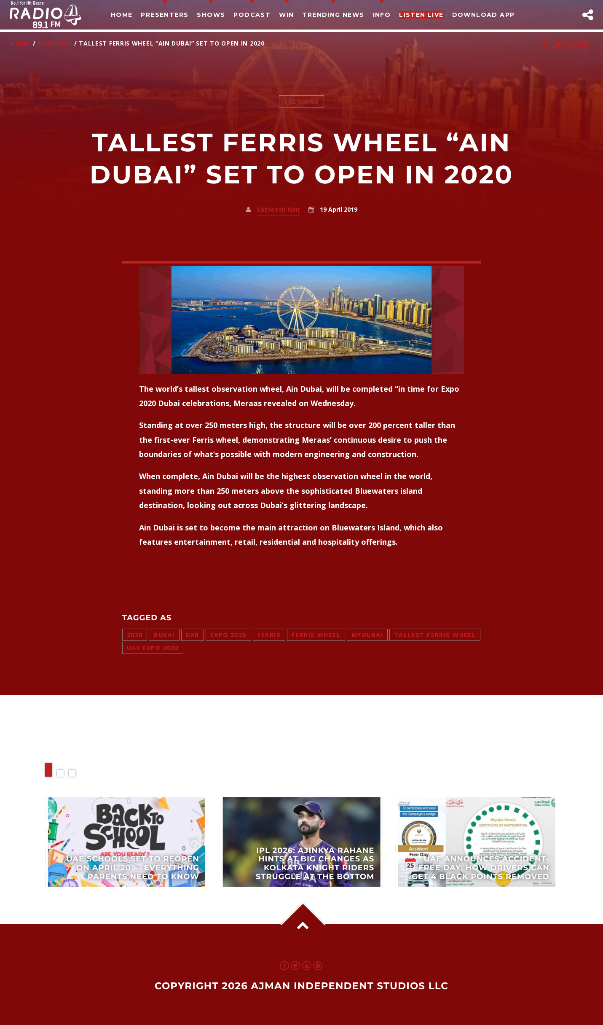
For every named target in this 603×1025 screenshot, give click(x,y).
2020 (135, 635)
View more (126, 842)
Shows (211, 15)
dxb (192, 635)
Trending (54, 43)
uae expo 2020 (153, 648)
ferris (269, 635)
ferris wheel (316, 635)
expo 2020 (228, 635)
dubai (163, 635)
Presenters (164, 15)
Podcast (252, 15)
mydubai (367, 635)
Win (286, 15)
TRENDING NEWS (333, 15)
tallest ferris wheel (435, 635)
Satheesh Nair (278, 209)
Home (122, 15)
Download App (483, 15)
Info (382, 15)
